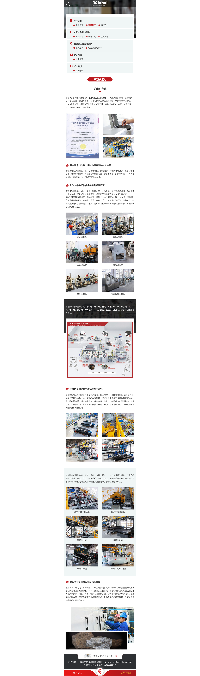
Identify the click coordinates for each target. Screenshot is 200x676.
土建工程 (79, 48)
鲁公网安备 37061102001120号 (102, 665)
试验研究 (92, 25)
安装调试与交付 (95, 48)
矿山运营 (79, 71)
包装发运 (104, 37)
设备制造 (79, 37)
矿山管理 (79, 59)
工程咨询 (79, 25)
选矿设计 (104, 25)
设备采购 (92, 37)
